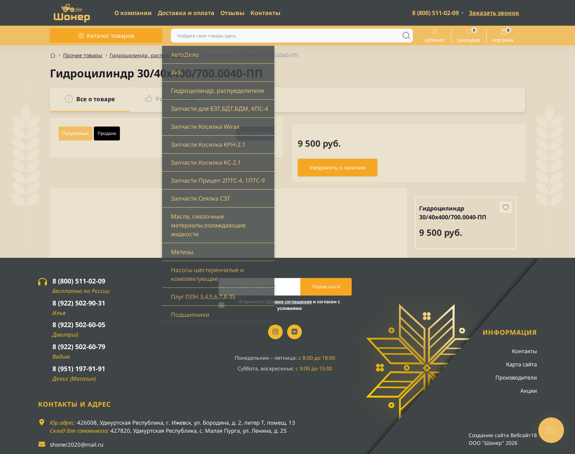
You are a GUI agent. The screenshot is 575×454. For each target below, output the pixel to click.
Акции (528, 390)
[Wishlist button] (505, 207)
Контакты (265, 13)
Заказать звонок (494, 13)
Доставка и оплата (186, 13)
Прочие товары (82, 55)
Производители (516, 377)
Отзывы (232, 13)
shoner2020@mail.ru (76, 444)
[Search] (406, 36)
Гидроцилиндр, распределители (151, 55)
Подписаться (326, 286)
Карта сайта (521, 364)
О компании (133, 13)
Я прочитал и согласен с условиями (289, 305)
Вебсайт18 (523, 435)
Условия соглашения (288, 302)
